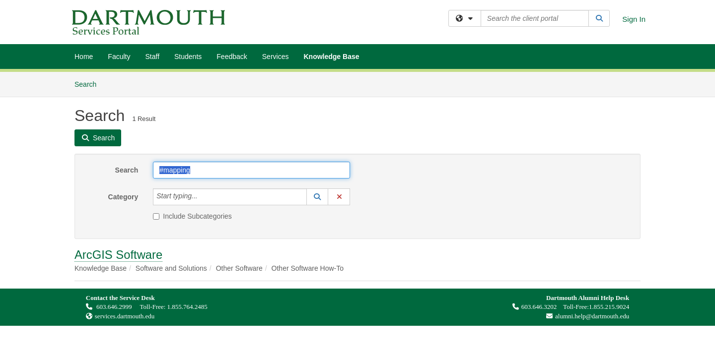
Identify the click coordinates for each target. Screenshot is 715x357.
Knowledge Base (331, 56)
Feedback (231, 56)
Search (89, 83)
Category (123, 197)
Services (275, 56)
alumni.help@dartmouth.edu (585, 316)
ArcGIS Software (118, 254)
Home (83, 56)
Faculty (119, 56)
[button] (317, 196)
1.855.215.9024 (609, 306)
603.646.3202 (534, 306)
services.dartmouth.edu (125, 316)
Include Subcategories (192, 216)
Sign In (633, 19)
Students (188, 56)
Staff (152, 56)
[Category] (203, 196)
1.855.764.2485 (187, 306)
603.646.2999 (110, 306)
